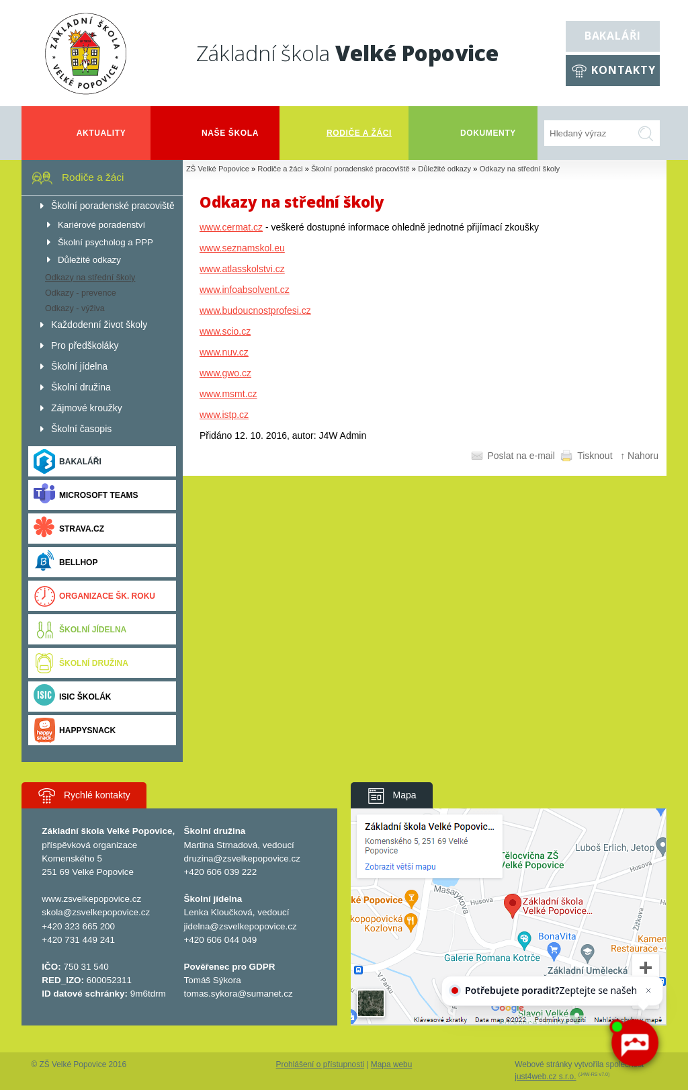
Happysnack (75, 730)
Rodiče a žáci (279, 169)
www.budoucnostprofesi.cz (255, 310)
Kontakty (623, 69)
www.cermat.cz (231, 227)
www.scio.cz (225, 331)
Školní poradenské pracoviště (360, 169)
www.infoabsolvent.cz (245, 289)
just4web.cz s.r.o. (545, 1076)
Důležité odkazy (444, 169)
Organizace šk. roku (94, 595)
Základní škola (347, 52)
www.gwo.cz (225, 373)
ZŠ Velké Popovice (217, 169)
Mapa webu (391, 1064)
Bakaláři (613, 35)
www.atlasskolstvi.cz (242, 268)
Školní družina (81, 663)
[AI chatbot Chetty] (634, 1043)
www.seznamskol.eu (242, 248)
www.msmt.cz (228, 393)
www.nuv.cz (224, 352)
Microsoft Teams (86, 495)
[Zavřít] (646, 992)
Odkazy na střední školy (520, 169)
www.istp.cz (224, 414)
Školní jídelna (80, 629)
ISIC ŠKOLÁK (73, 696)
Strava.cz (69, 528)
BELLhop (65, 562)
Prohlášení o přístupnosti (320, 1064)
